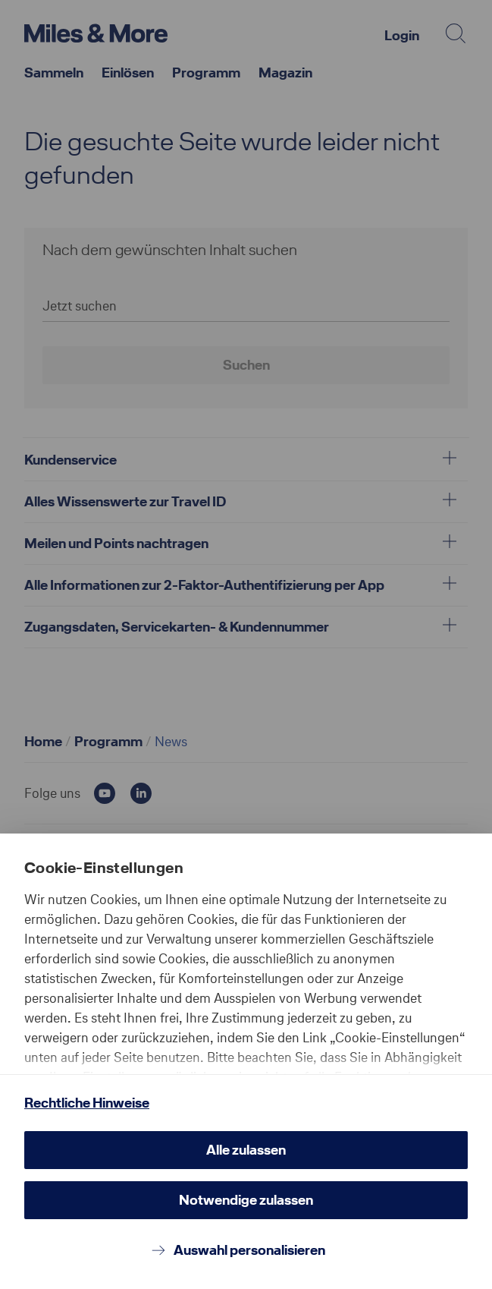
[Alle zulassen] (246, 1150)
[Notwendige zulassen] (246, 1200)
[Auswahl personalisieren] (246, 1250)
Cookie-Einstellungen (103, 868)
